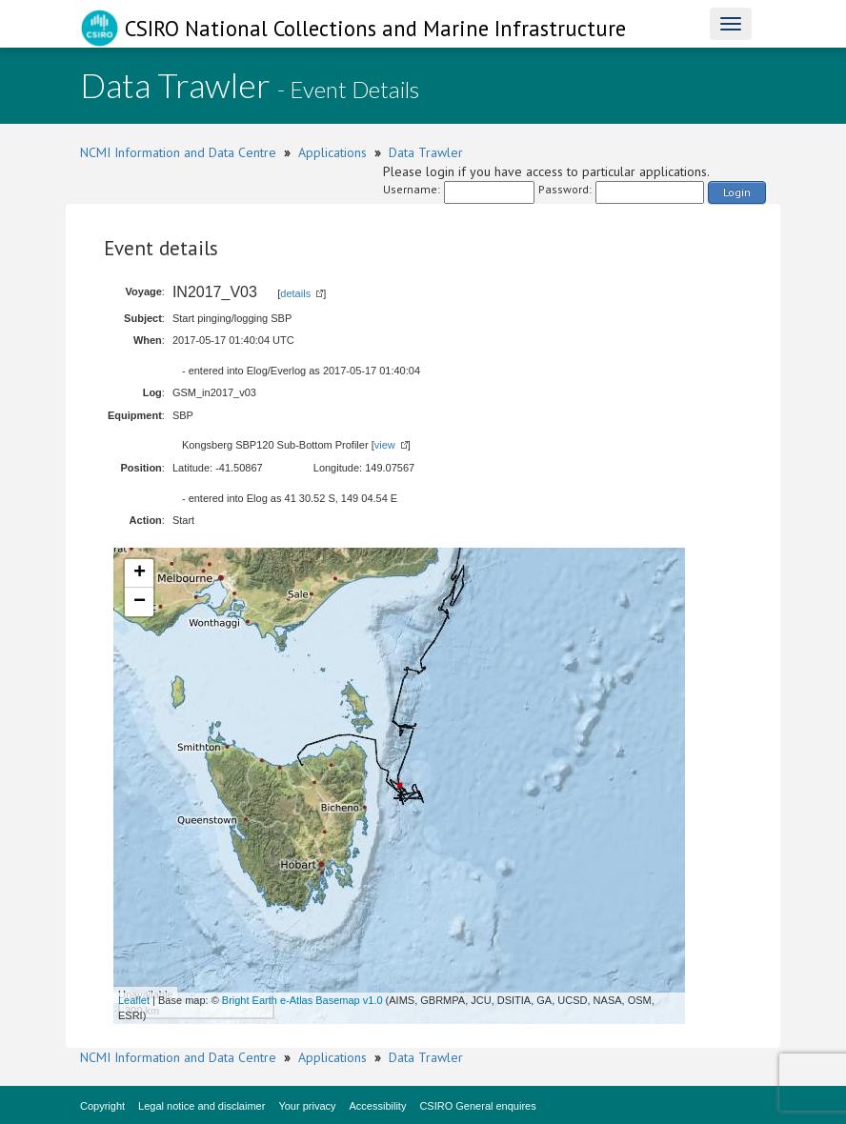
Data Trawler (426, 152)
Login (737, 192)
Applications (332, 152)
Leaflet (134, 1000)
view (384, 445)
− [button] (139, 602)
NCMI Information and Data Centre (178, 152)
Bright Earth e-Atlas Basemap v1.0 (302, 1000)
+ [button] (139, 573)
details (295, 293)
